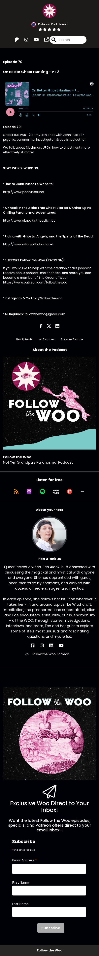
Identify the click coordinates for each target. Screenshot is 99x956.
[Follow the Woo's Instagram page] (24, 40)
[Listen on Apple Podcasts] (29, 491)
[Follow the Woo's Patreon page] (17, 40)
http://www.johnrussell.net (24, 192)
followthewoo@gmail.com (44, 314)
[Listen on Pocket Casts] (69, 491)
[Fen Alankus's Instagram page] (44, 646)
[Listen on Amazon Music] (55, 491)
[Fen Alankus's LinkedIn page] (53, 646)
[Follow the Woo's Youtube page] (34, 40)
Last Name (20, 904)
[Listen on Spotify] (42, 491)
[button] (82, 491)
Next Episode (24, 339)
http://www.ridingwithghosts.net (28, 244)
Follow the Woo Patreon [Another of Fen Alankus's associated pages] (47, 654)
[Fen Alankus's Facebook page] (35, 646)
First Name (20, 882)
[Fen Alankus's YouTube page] (63, 646)
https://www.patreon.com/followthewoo (35, 282)
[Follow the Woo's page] (44, 40)
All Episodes (46, 339)
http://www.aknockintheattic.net (29, 220)
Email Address (24, 860)
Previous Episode (72, 339)
